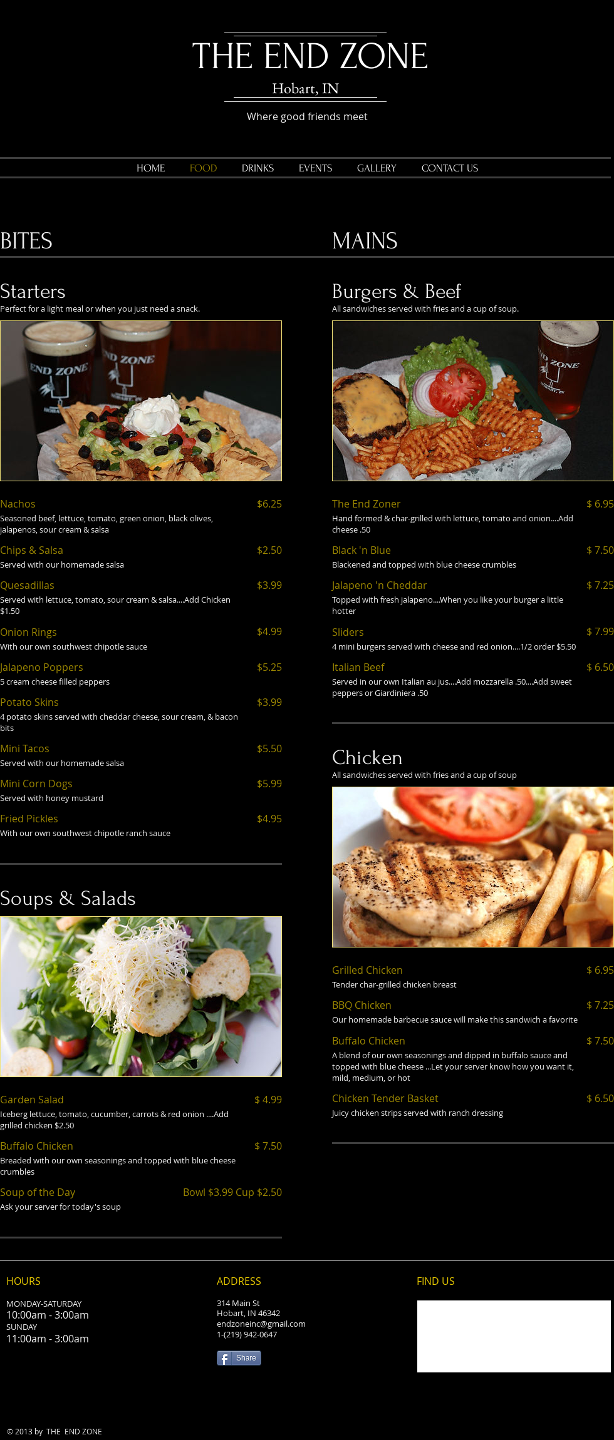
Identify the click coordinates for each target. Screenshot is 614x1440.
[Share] (239, 1358)
